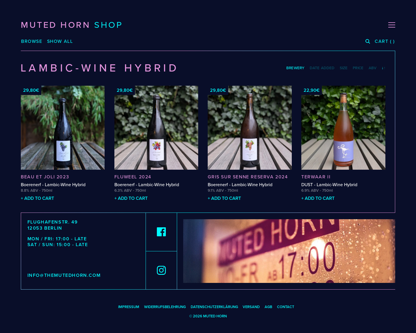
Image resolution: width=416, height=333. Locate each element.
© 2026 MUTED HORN (208, 316)
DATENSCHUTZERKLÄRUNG (214, 307)
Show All (60, 41)
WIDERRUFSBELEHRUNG (165, 307)
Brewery (295, 68)
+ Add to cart (37, 198)
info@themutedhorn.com (64, 275)
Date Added (322, 68)
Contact (285, 307)
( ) (385, 41)
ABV (372, 68)
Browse (31, 41)
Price (358, 68)
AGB (268, 307)
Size (344, 68)
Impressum (128, 307)
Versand (251, 307)
